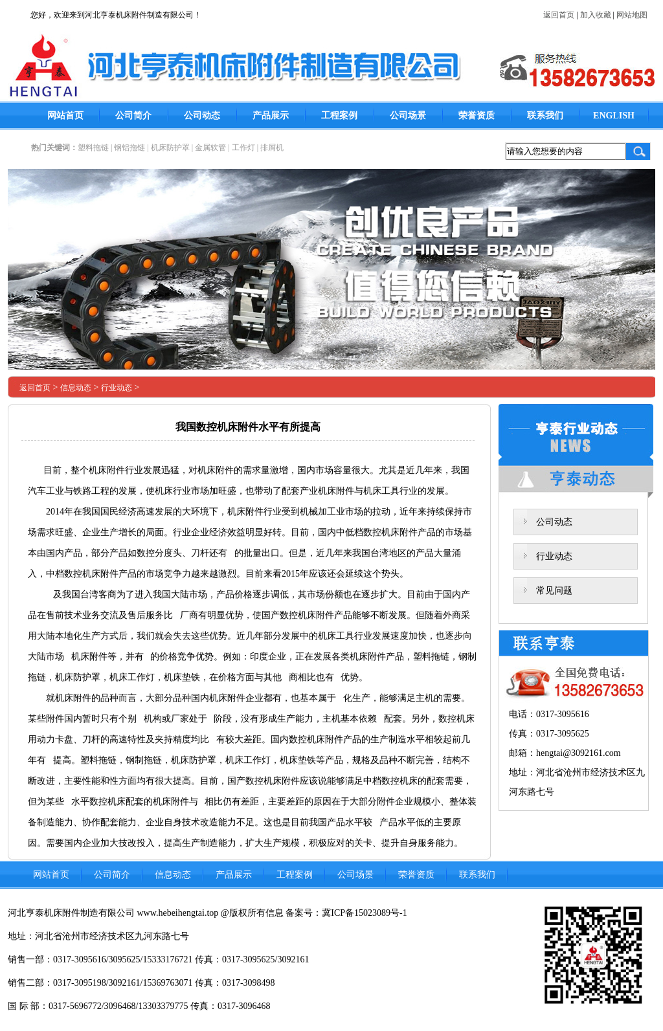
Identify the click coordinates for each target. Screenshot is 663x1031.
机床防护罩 (170, 147)
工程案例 (339, 115)
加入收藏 (595, 14)
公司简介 (133, 115)
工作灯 (243, 147)
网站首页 (65, 115)
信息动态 (75, 387)
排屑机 (272, 147)
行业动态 (116, 387)
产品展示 (271, 115)
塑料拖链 (93, 147)
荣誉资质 (476, 115)
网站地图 (631, 14)
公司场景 (408, 115)
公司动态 (202, 115)
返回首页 (558, 14)
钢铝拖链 (129, 147)
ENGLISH (614, 115)
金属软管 (210, 147)
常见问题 (554, 590)
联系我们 (545, 115)
